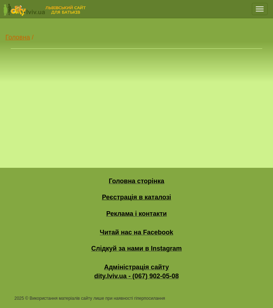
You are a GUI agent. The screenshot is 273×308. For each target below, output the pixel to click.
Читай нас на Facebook (136, 232)
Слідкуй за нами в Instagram (136, 248)
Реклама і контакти (136, 213)
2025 (19, 298)
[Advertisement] (136, 101)
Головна (17, 37)
